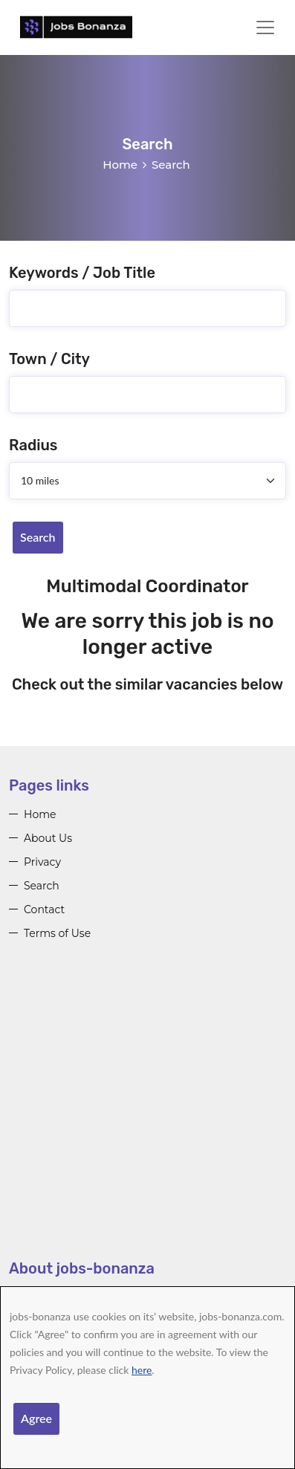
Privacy (42, 862)
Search (38, 537)
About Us (48, 838)
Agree (36, 1418)
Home (120, 165)
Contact (44, 909)
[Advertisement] (147, 1111)
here (142, 1369)
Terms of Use (57, 933)
